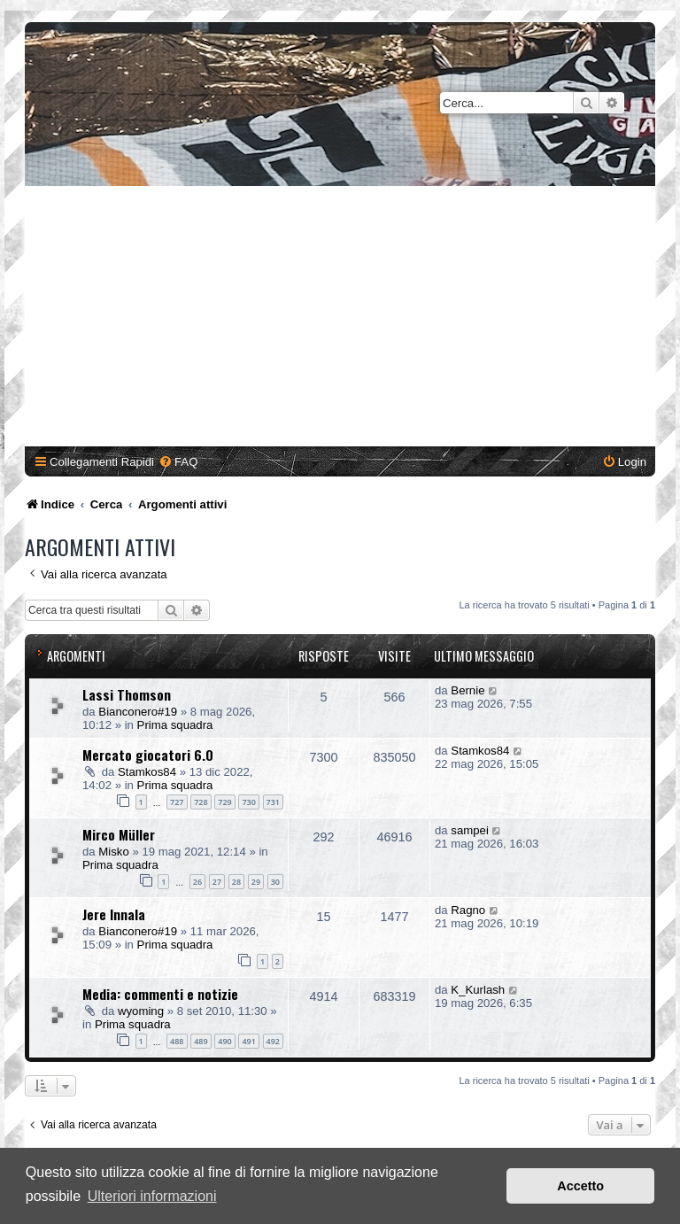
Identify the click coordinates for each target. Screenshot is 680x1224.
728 (200, 802)
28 (236, 881)
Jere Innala (113, 914)
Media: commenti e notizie (160, 993)
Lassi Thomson (126, 694)
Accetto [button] (580, 1186)
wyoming (141, 1011)
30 (275, 881)
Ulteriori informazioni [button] (152, 1196)
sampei (470, 830)
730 (248, 802)
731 (273, 802)
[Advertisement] (340, 319)
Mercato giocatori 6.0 (147, 754)
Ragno (468, 910)
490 (224, 1041)
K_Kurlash (478, 989)
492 (273, 1041)
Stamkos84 (147, 772)
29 (255, 881)
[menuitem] (177, 462)
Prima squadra (175, 725)
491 (248, 1041)
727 (176, 802)
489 (200, 1041)
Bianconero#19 (137, 711)
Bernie (467, 690)
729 (224, 802)
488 (176, 1041)
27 (216, 881)
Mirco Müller (118, 834)
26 (197, 881)
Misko (113, 851)
